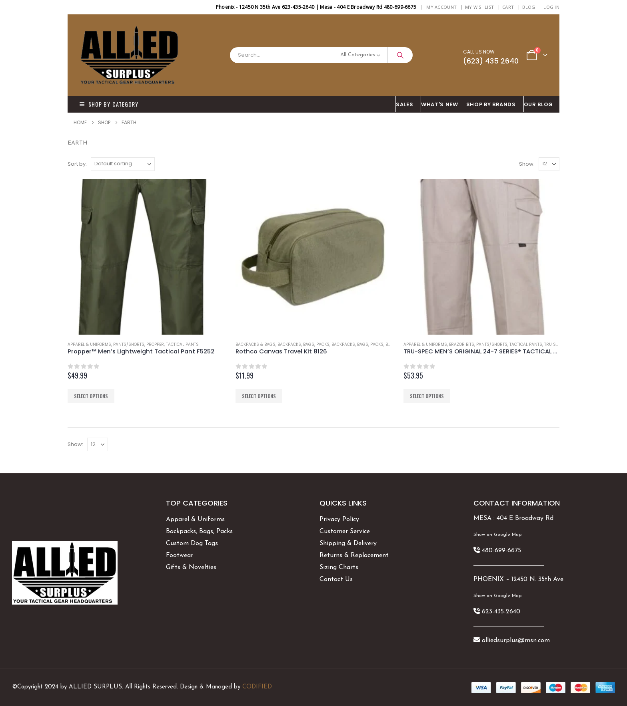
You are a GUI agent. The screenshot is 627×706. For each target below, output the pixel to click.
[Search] (400, 55)
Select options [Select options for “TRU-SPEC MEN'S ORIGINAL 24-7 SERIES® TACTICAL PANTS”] (427, 396)
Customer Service (344, 531)
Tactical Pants (182, 344)
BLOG (528, 7)
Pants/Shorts (128, 344)
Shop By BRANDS (491, 104)
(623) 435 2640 (491, 61)
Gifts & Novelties (191, 567)
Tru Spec (553, 344)
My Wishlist (479, 7)
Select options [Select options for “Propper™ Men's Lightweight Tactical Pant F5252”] (91, 396)
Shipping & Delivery (348, 543)
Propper (155, 344)
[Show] (549, 164)
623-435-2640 (501, 612)
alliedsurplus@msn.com (516, 640)
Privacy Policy (339, 519)
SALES (404, 104)
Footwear (179, 555)
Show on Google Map (497, 534)
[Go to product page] (146, 257)
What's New (439, 104)
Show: (527, 164)
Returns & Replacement (354, 555)
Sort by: (77, 164)
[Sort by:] (123, 164)
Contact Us (336, 579)
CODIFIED (257, 687)
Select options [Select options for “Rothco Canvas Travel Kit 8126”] (259, 396)
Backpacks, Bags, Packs (303, 344)
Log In (551, 7)
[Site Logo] (130, 55)
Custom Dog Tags (192, 543)
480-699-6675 (501, 550)
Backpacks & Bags (256, 344)
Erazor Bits (461, 344)
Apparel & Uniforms (89, 344)
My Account (441, 7)
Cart (508, 7)
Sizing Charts (338, 567)
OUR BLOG (538, 104)
